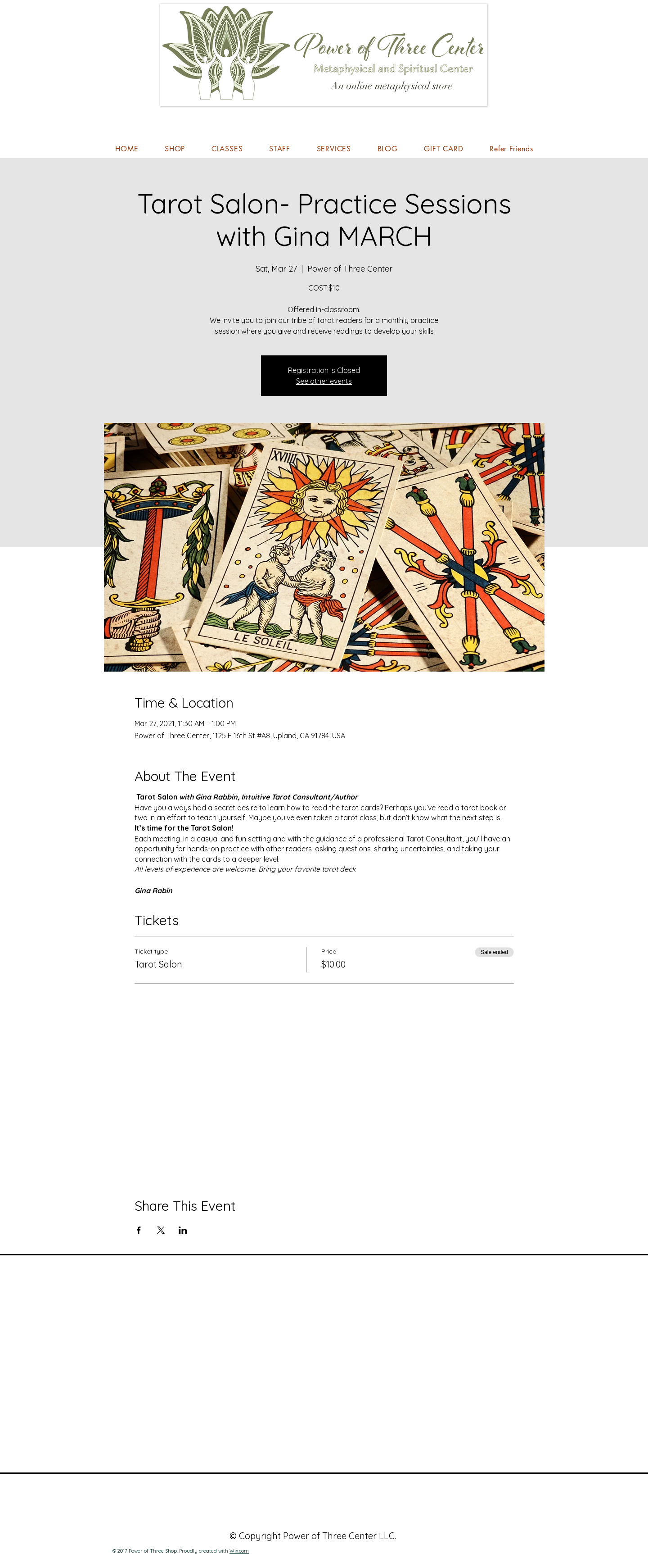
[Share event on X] (161, 1230)
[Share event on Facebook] (139, 1230)
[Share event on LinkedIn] (183, 1230)
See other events (324, 381)
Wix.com (239, 1551)
